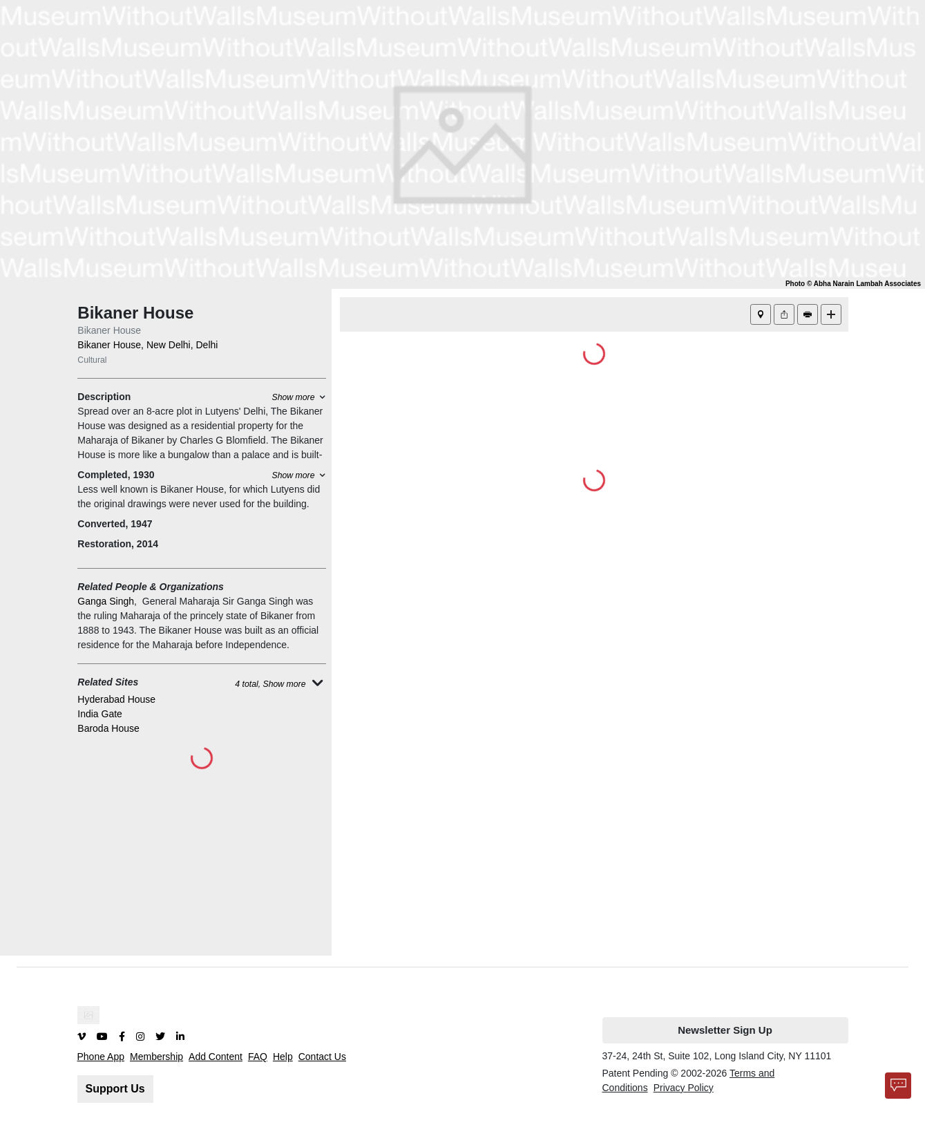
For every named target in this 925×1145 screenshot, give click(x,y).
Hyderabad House (116, 699)
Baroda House (108, 728)
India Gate (99, 713)
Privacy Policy (684, 1087)
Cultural (91, 360)
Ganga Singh (105, 601)
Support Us (115, 1089)
